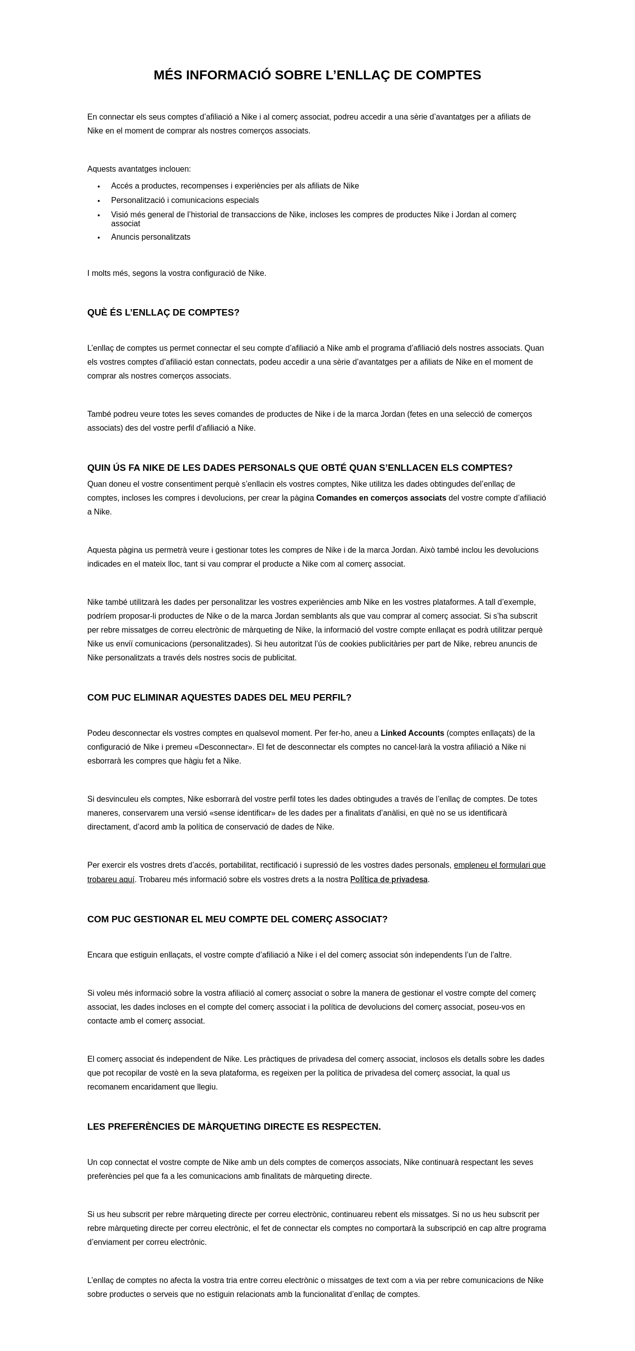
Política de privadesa (389, 879)
